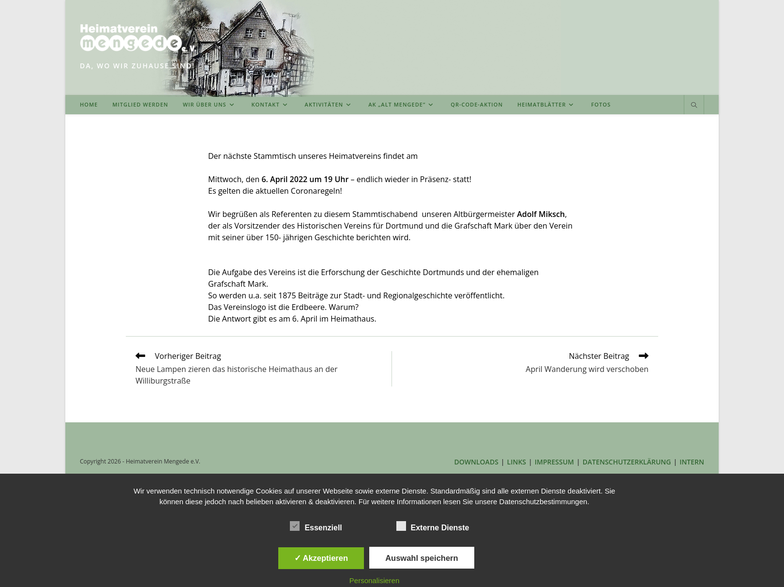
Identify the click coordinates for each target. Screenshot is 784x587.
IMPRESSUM (554, 461)
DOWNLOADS (476, 461)
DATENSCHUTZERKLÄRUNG (627, 461)
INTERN (691, 461)
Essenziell (316, 526)
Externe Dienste (432, 526)
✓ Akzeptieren (321, 558)
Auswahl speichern (421, 558)
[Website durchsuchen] (694, 105)
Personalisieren (374, 580)
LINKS (516, 461)
